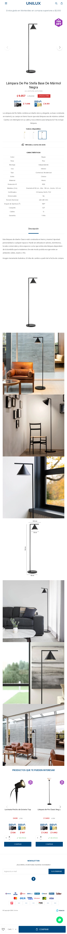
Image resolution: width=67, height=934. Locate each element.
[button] (59, 47)
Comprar (44, 929)
